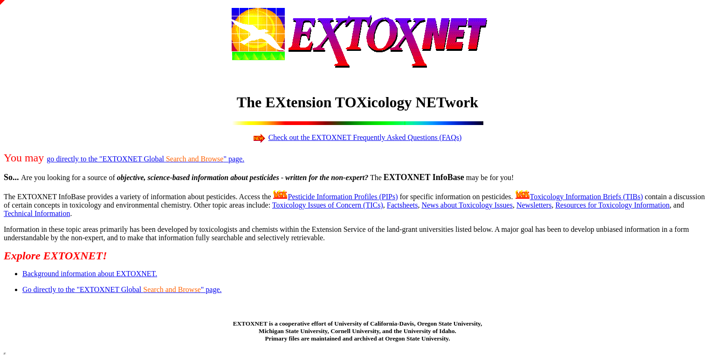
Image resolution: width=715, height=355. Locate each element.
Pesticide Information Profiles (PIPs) (343, 197)
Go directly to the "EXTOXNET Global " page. (121, 289)
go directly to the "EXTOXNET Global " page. (145, 159)
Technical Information (37, 213)
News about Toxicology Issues (466, 205)
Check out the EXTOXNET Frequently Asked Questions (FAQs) (365, 137)
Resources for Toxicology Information (612, 205)
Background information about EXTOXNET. (89, 274)
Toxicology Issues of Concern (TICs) (327, 205)
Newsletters (534, 205)
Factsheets (402, 205)
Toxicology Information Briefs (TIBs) (586, 197)
